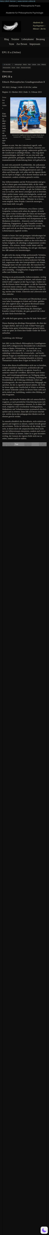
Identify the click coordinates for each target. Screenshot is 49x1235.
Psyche (13, 67)
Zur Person (22, 44)
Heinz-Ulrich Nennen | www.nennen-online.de (17, 1)
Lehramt (34, 64)
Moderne (43, 64)
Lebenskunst (28, 39)
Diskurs (25, 64)
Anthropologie (18, 64)
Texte (11, 44)
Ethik (29, 64)
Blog (6, 39)
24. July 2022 (7, 64)
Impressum (34, 44)
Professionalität (6, 67)
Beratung (40, 39)
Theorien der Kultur (26, 67)
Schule (18, 67)
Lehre (38, 64)
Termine (15, 39)
